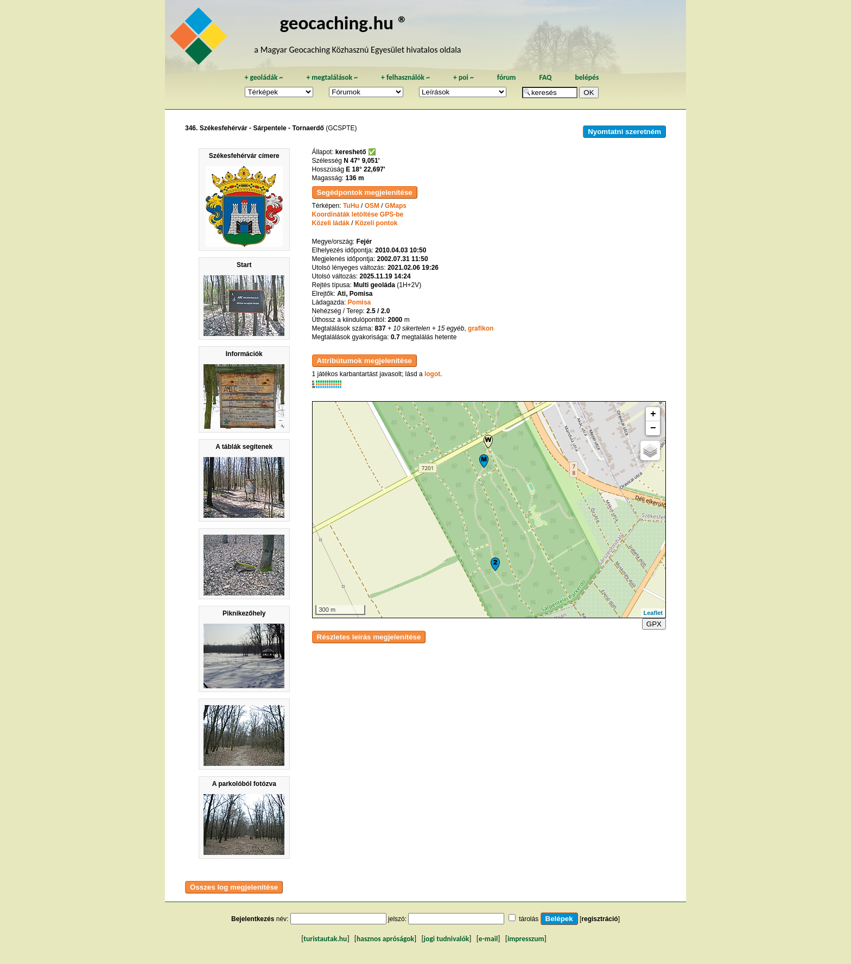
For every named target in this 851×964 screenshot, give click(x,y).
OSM (372, 206)
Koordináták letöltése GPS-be (358, 214)
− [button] (653, 428)
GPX (654, 624)
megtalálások (332, 77)
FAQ (545, 77)
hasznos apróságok (385, 938)
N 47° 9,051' (361, 160)
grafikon (480, 328)
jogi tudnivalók (446, 938)
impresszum (525, 938)
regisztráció (599, 919)
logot (432, 374)
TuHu (351, 206)
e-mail (488, 938)
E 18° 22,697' (365, 169)
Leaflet (653, 613)
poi (463, 77)
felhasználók (405, 77)
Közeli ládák (331, 223)
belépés (587, 77)
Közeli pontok (376, 223)
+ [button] (653, 414)
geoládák (263, 77)
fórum (506, 77)
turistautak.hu (325, 938)
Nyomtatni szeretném (624, 132)
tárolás (528, 919)
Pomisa (359, 302)
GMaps (396, 206)
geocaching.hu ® (344, 22)
